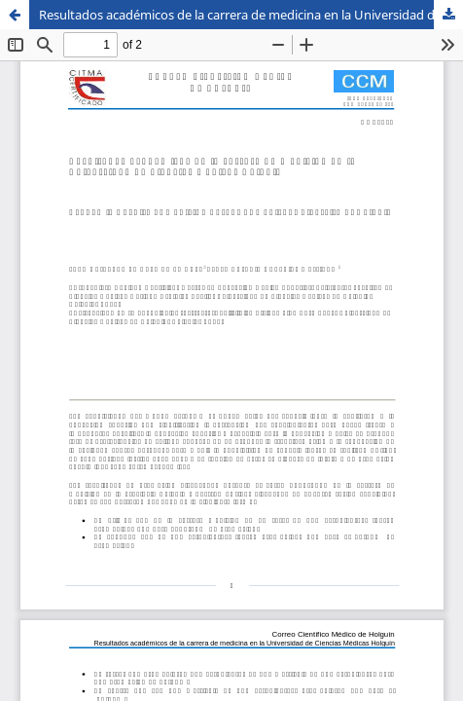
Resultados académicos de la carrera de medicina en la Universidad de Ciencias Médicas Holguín (251, 14)
